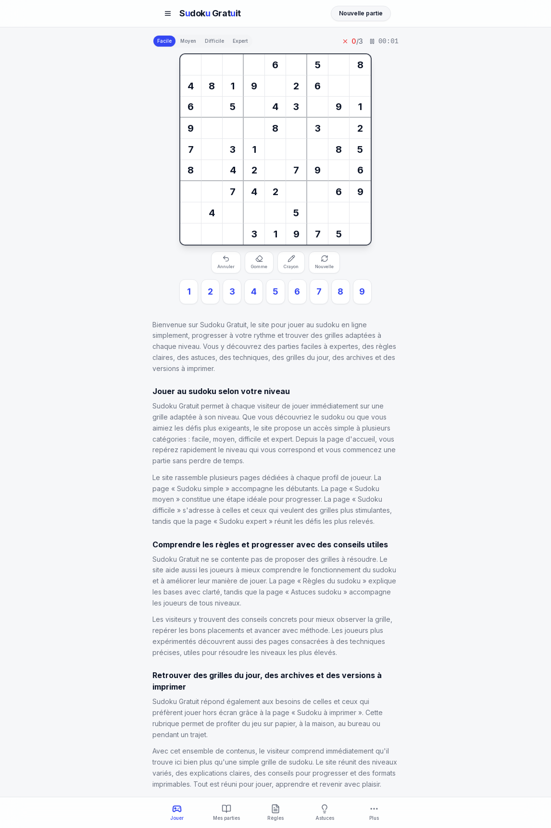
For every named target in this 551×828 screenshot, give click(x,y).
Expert (240, 41)
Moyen (188, 41)
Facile (164, 41)
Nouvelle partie (361, 13)
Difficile (214, 41)
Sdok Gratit (210, 13)
